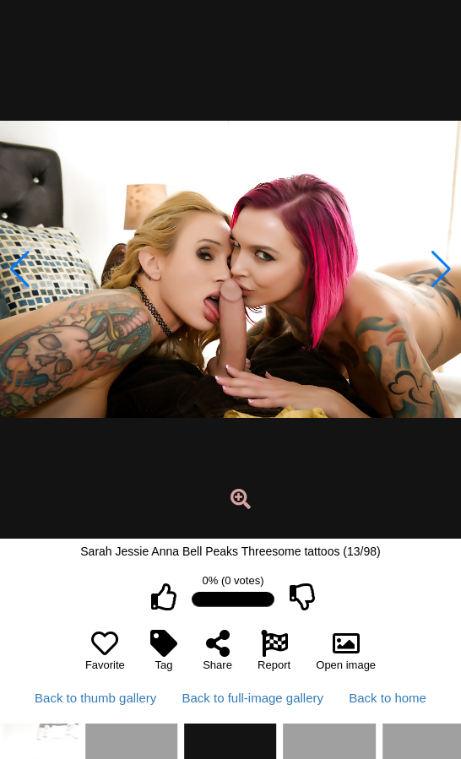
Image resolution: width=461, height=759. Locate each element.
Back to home (387, 698)
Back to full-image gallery (252, 698)
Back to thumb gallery (95, 698)
